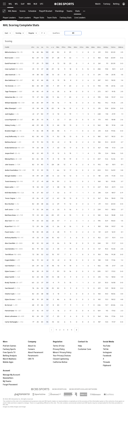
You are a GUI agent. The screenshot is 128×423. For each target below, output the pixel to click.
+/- (52, 47)
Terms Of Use (58, 346)
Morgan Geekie (10, 176)
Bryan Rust (9, 226)
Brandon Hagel (10, 131)
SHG (75, 47)
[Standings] (59, 11)
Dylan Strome (10, 299)
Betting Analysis (10, 355)
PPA (69, 47)
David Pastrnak (10, 63)
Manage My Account (11, 375)
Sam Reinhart (10, 266)
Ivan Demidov (10, 249)
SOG (99, 47)
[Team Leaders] (24, 17)
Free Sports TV (9, 352)
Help (80, 346)
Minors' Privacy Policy (62, 352)
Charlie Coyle (10, 294)
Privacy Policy (59, 349)
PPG (63, 47)
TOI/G (113, 47)
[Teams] (69, 11)
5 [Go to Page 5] (71, 330)
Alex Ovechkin (10, 243)
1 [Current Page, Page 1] (56, 330)
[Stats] (77, 11)
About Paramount (35, 352)
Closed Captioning (61, 359)
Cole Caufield (10, 69)
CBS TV (31, 359)
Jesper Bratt (9, 153)
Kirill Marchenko (11, 193)
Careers (31, 349)
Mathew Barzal (10, 142)
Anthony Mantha (11, 238)
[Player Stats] (39, 17)
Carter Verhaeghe (11, 322)
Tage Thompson (10, 92)
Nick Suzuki (9, 58)
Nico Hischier (9, 204)
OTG (81, 47)
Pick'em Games (9, 346)
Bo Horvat (8, 305)
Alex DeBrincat (10, 80)
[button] (84, 11)
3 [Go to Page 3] (63, 330)
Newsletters (8, 378)
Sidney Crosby (10, 125)
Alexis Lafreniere (11, 316)
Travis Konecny (10, 181)
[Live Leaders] (80, 17)
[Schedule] (32, 11)
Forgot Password (10, 384)
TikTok (105, 349)
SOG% (105, 47)
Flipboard (107, 365)
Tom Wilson (9, 254)
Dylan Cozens (10, 271)
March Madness (9, 359)
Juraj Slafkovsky (11, 136)
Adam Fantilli (9, 277)
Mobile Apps (8, 362)
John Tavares (9, 165)
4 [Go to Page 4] (67, 330)
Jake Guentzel (10, 75)
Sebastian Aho (10, 97)
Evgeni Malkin (10, 260)
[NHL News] (12, 11)
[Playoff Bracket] (46, 11)
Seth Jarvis (9, 210)
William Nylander (11, 103)
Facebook (107, 355)
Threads (106, 362)
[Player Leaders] (9, 17)
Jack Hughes (9, 114)
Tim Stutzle (9, 86)
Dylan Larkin (9, 187)
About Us (32, 346)
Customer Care (84, 349)
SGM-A (120, 47)
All (73, 33)
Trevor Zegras (10, 198)
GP (32, 47)
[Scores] (22, 11)
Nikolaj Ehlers (10, 159)
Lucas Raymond (10, 120)
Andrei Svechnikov (11, 170)
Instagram (107, 352)
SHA (93, 47)
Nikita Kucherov (10, 52)
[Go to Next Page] (76, 330)
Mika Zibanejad (10, 108)
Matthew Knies (10, 215)
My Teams (7, 381)
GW (87, 47)
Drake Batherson (11, 148)
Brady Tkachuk (10, 283)
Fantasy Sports (9, 349)
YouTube (106, 346)
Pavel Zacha (9, 232)
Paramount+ (33, 355)
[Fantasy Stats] (65, 17)
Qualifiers (56, 33)
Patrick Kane (9, 311)
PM (57, 47)
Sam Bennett (9, 288)
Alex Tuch (8, 221)
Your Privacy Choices (62, 355)
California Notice (60, 362)
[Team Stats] (52, 17)
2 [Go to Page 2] (59, 330)
